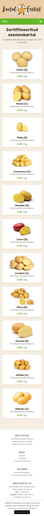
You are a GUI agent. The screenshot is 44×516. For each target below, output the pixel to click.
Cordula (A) (22, 273)
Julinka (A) (22, 375)
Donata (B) (22, 341)
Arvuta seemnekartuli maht (22, 475)
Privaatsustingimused (22, 461)
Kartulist (22, 456)
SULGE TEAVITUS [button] (22, 512)
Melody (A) (22, 408)
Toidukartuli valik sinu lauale (22, 441)
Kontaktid (22, 458)
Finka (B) (22, 137)
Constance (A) (22, 171)
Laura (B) (22, 239)
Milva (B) (22, 307)
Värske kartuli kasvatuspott (22, 444)
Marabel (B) (22, 205)
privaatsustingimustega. (18, 508)
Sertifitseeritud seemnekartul (22, 439)
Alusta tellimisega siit (22, 472)
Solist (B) (22, 69)
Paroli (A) (22, 103)
